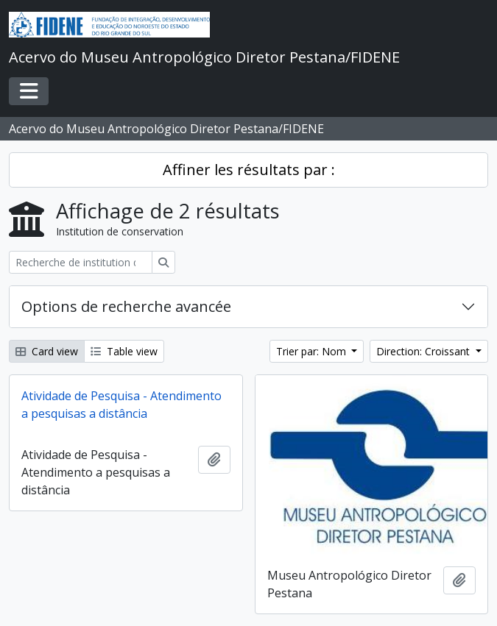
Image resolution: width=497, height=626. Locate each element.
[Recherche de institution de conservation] (80, 262)
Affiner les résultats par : (249, 169)
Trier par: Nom (312, 351)
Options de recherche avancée (126, 306)
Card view (46, 351)
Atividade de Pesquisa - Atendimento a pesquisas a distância (121, 405)
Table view (124, 351)
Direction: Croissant (424, 351)
